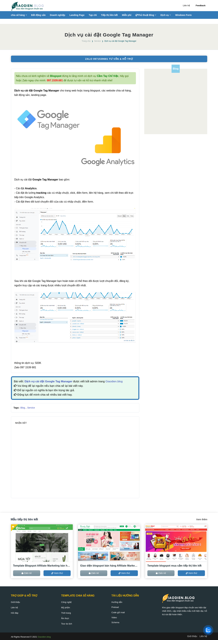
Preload (115, 607)
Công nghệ (66, 602)
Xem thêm (201, 519)
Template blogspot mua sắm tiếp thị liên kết (174, 565)
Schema (115, 622)
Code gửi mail (118, 612)
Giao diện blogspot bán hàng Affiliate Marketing (109, 565)
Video (114, 617)
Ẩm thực (65, 618)
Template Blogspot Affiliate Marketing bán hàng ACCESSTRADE (42, 565)
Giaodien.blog (114, 381)
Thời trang (66, 613)
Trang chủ (86, 41)
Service (97, 41)
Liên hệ (186, 5)
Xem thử (57, 573)
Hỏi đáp (14, 613)
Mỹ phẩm (65, 607)
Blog (23, 408)
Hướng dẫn (117, 602)
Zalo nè (27, 573)
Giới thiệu (15, 602)
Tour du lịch (66, 623)
